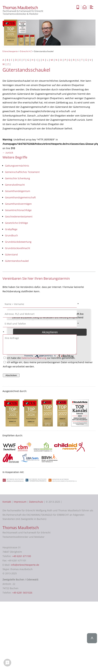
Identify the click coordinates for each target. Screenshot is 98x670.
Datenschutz (36, 501)
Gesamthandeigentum (17, 191)
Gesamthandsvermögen (18, 203)
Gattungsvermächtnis (17, 165)
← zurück (8, 152)
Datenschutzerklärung (33, 358)
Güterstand (11, 254)
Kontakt (7, 501)
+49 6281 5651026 (22, 592)
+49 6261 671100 (21, 556)
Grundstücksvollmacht (17, 248)
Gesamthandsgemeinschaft (20, 197)
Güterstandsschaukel (17, 260)
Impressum (20, 501)
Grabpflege (11, 229)
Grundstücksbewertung (18, 241)
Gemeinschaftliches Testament (22, 172)
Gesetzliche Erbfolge (16, 222)
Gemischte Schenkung (17, 178)
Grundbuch (11, 235)
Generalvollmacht (15, 184)
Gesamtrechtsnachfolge (18, 210)
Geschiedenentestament (18, 216)
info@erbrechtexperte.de (25, 564)
